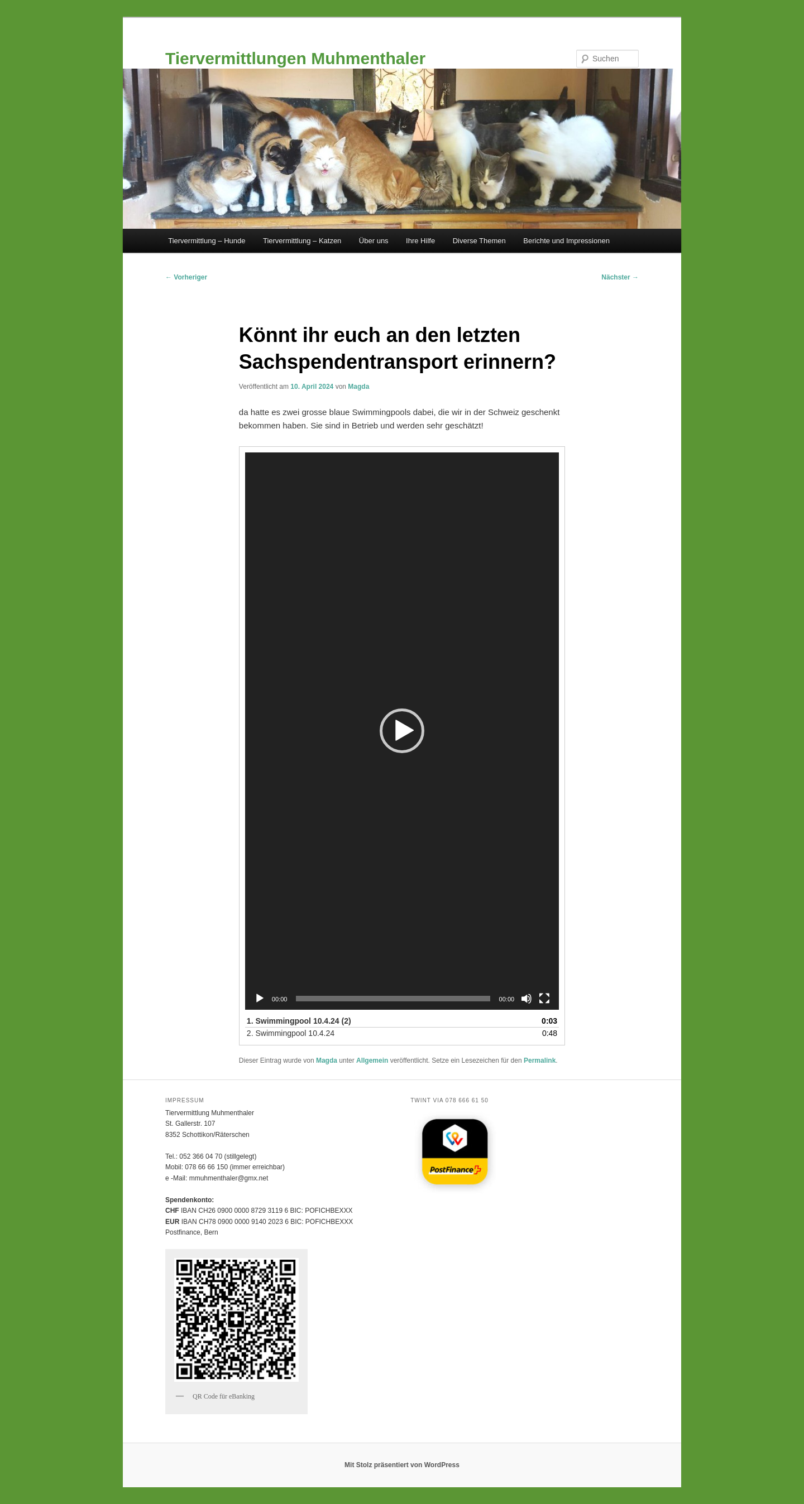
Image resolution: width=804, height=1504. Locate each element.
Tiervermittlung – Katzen (302, 241)
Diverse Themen (479, 241)
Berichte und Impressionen (566, 241)
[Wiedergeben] (259, 998)
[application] (402, 731)
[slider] (393, 998)
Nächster (620, 277)
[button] (402, 730)
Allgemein (372, 1060)
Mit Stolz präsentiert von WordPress (402, 1465)
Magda (358, 387)
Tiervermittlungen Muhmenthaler (295, 58)
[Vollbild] (544, 998)
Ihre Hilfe (420, 241)
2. (290, 1033)
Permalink (540, 1060)
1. (299, 1020)
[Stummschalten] (526, 998)
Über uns (374, 241)
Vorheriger (186, 277)
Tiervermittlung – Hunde (206, 241)
